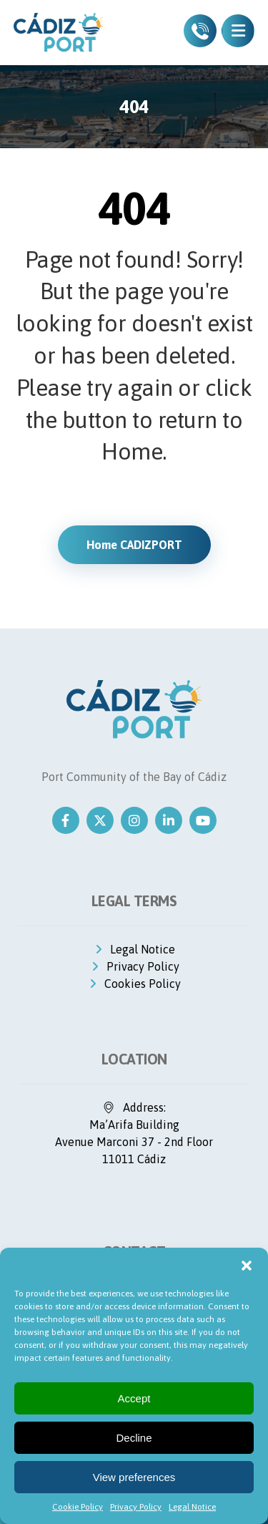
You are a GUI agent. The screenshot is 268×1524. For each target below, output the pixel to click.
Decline (134, 1438)
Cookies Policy (134, 983)
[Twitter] (100, 820)
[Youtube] (203, 820)
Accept (134, 1398)
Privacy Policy (136, 1507)
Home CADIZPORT (134, 544)
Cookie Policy (77, 1507)
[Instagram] (134, 820)
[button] (246, 1265)
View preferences (134, 1477)
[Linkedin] (168, 820)
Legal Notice (192, 1507)
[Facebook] (65, 820)
